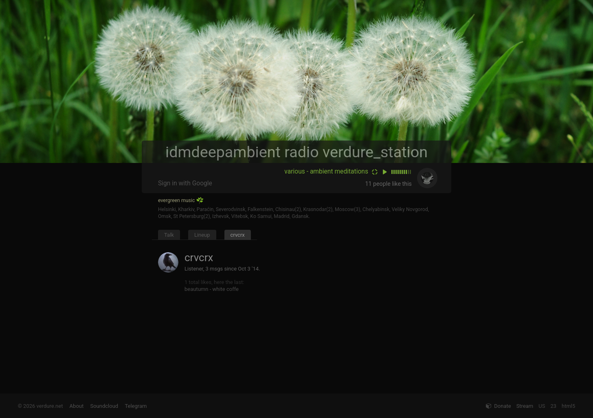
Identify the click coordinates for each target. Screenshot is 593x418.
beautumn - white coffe (211, 289)
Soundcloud (104, 406)
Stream (525, 406)
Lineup (202, 235)
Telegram (136, 406)
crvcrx (238, 235)
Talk (169, 235)
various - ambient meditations (326, 171)
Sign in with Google (185, 183)
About (77, 406)
